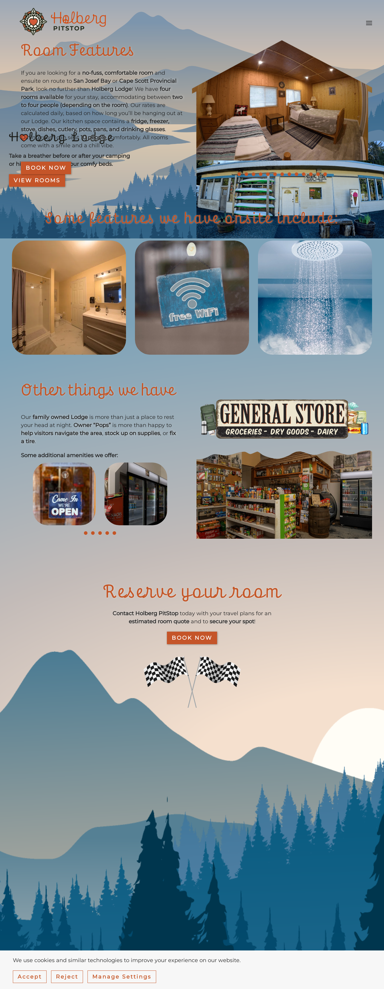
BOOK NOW (192, 638)
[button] (369, 23)
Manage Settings (121, 976)
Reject (67, 976)
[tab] (239, 174)
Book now (46, 168)
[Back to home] (64, 23)
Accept (30, 976)
